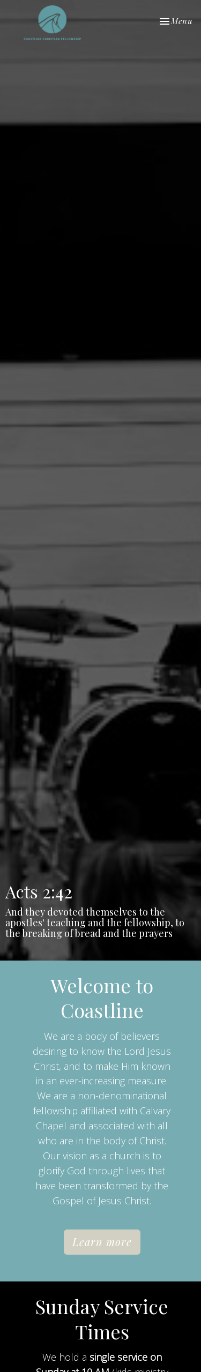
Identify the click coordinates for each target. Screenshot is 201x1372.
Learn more (102, 1241)
